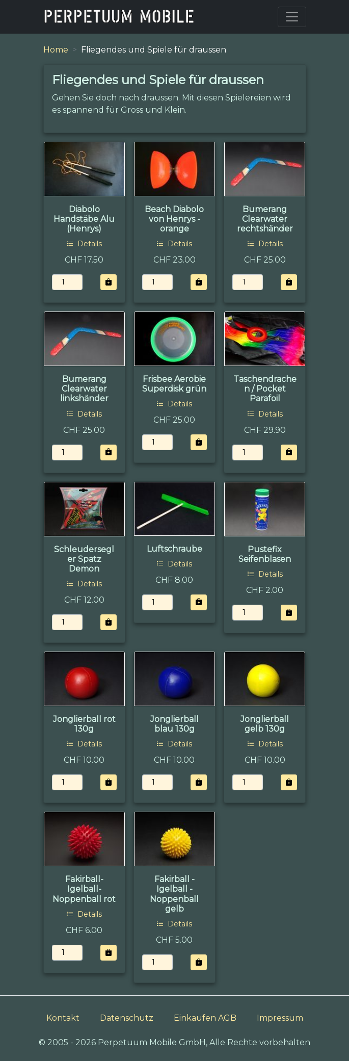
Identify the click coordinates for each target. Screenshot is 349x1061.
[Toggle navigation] (292, 17)
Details (84, 243)
